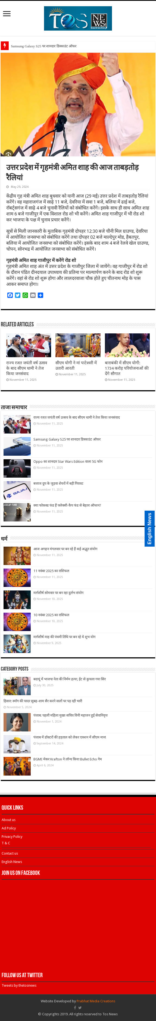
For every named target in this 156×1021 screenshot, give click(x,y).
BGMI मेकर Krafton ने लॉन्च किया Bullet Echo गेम (67, 759)
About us (8, 820)
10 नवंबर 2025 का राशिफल (51, 615)
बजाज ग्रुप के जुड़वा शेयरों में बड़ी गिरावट (58, 483)
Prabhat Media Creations (96, 1001)
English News (12, 862)
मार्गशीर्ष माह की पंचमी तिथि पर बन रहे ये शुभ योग (64, 637)
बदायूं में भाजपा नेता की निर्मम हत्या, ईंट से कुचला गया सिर (69, 679)
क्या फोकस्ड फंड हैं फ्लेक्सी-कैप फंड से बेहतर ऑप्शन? (67, 505)
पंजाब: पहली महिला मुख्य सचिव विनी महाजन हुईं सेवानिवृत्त (70, 715)
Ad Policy (9, 828)
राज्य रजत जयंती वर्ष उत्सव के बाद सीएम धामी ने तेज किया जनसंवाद (26, 368)
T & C (6, 843)
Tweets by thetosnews (19, 985)
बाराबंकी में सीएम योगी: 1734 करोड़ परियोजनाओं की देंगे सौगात (127, 368)
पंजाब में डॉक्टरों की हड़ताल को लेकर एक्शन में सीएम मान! (69, 737)
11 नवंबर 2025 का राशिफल (51, 571)
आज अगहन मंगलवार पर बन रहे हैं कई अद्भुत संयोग (65, 549)
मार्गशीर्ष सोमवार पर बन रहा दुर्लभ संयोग (58, 593)
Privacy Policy (12, 837)
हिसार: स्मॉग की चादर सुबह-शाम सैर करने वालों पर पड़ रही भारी (43, 701)
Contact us (10, 853)
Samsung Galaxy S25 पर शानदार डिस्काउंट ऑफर (43, 46)
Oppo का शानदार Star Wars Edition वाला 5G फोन (67, 461)
